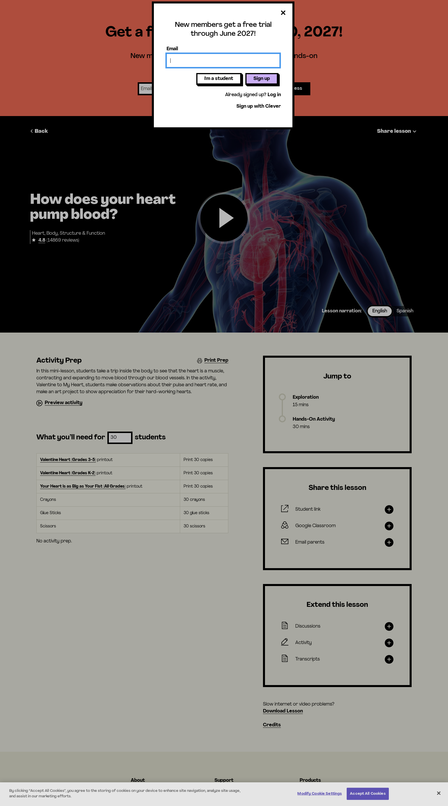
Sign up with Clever (258, 106)
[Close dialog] (283, 13)
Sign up (261, 79)
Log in (274, 95)
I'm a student (218, 79)
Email (172, 49)
